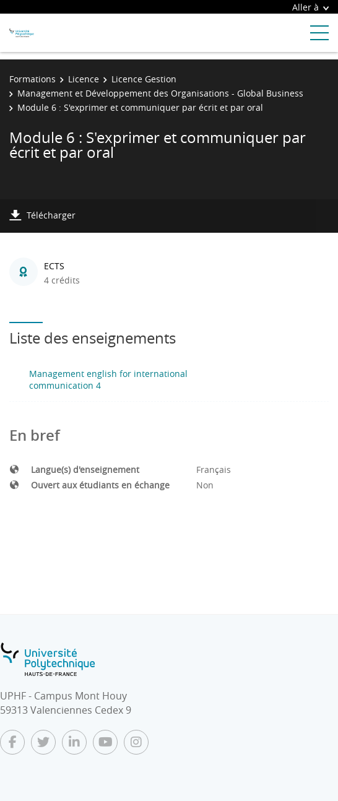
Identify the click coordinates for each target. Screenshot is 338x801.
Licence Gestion (143, 79)
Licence (83, 79)
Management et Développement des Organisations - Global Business (160, 93)
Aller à (310, 7)
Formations (32, 79)
